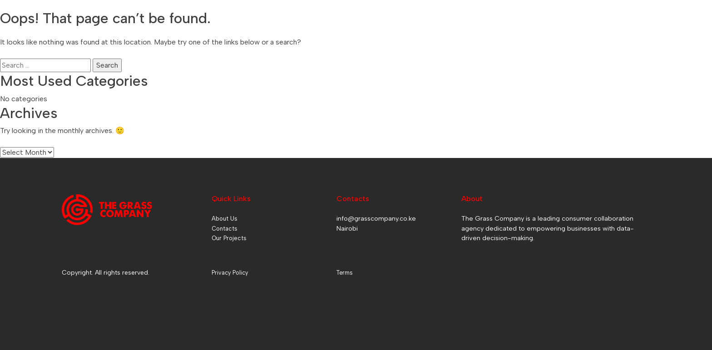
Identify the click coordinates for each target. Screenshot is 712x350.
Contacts (224, 228)
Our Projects (229, 238)
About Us (224, 218)
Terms (344, 272)
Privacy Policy (230, 272)
